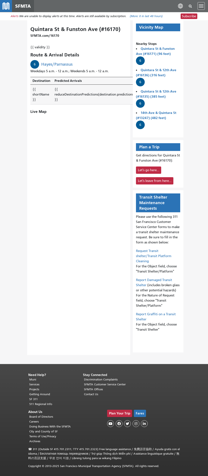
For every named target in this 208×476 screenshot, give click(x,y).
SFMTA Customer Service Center (105, 384)
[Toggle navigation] (201, 6)
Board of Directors (41, 417)
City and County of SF (43, 431)
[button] (180, 5)
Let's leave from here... (154, 181)
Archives (34, 441)
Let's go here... (148, 170)
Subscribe (189, 16)
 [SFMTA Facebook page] (119, 424)
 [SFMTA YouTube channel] (110, 424)
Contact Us (91, 394)
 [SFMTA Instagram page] (135, 424)
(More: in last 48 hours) (146, 16)
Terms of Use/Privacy (42, 436)
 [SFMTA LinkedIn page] (144, 424)
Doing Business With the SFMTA (50, 426)
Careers (34, 421)
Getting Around (39, 394)
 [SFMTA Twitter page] (127, 424)
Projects (34, 389)
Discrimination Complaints (101, 380)
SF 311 (33, 399)
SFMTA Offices (93, 389)
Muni (32, 380)
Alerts (14, 16)
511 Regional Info (40, 404)
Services (34, 384)
